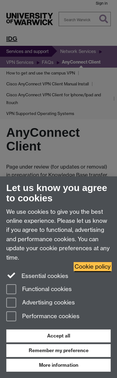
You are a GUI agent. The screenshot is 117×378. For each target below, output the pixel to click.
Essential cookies (37, 275)
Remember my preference (59, 350)
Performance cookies (43, 317)
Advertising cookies (40, 303)
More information (58, 365)
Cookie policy (93, 266)
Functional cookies (39, 289)
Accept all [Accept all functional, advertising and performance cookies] (58, 336)
